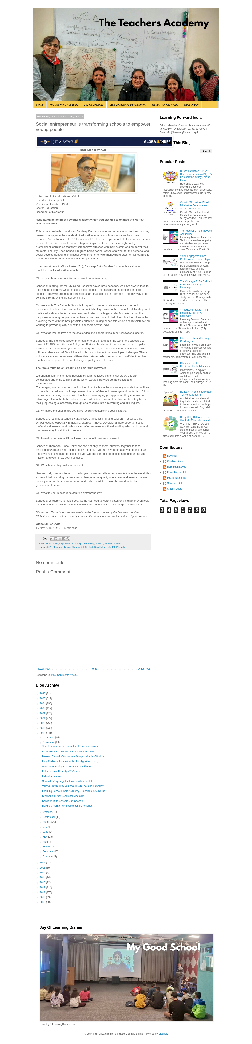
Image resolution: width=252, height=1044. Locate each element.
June (46, 831)
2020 (43, 723)
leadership (89, 543)
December (49, 737)
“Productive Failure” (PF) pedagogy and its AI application (194, 312)
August (47, 821)
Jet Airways (77, 543)
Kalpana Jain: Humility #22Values (61, 771)
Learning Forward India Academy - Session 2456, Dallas (73, 791)
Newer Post (43, 668)
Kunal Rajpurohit (176, 472)
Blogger (162, 1033)
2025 (43, 698)
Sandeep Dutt (174, 483)
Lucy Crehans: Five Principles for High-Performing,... (71, 761)
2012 (43, 887)
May (45, 836)
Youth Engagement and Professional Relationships (195, 258)
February (48, 851)
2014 (43, 877)
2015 (43, 872)
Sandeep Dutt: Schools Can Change (62, 801)
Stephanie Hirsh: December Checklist (63, 795)
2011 (43, 892)
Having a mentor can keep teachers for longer (67, 805)
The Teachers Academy (64, 104)
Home (40, 104)
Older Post (144, 668)
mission (99, 543)
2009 (43, 902)
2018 (43, 733)
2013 (43, 882)
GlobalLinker (52, 543)
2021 (43, 718)
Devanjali (172, 455)
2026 (43, 693)
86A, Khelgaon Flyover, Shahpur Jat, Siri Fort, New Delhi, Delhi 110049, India (86, 547)
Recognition (191, 104)
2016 (43, 867)
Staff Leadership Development (127, 104)
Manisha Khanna (176, 477)
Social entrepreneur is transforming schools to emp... (71, 746)
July (45, 826)
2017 (43, 862)
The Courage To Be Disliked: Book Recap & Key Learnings (196, 284)
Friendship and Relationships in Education (195, 365)
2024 (43, 703)
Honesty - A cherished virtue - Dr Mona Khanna (196, 393)
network (109, 543)
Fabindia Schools (52, 776)
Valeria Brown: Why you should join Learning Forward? (73, 786)
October (47, 811)
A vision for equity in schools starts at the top (67, 766)
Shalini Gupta (174, 488)
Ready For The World (165, 104)
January (47, 856)
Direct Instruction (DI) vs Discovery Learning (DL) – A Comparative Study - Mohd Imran (196, 176)
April (45, 841)
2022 (43, 713)
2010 (43, 897)
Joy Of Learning (93, 104)
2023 (43, 708)
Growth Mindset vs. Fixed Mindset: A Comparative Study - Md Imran (194, 205)
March (47, 846)
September (49, 817)
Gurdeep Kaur (175, 461)
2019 (43, 728)
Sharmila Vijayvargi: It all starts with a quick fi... (68, 781)
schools (118, 543)
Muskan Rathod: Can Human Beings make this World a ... (74, 756)
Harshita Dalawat (176, 466)
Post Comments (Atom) (64, 674)
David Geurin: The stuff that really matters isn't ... (69, 751)
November (49, 742)
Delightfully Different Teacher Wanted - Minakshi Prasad (196, 419)
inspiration (64, 543)
